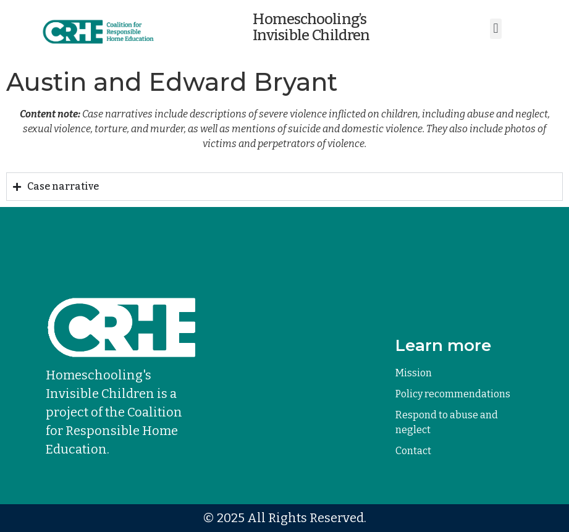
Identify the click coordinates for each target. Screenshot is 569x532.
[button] (496, 29)
